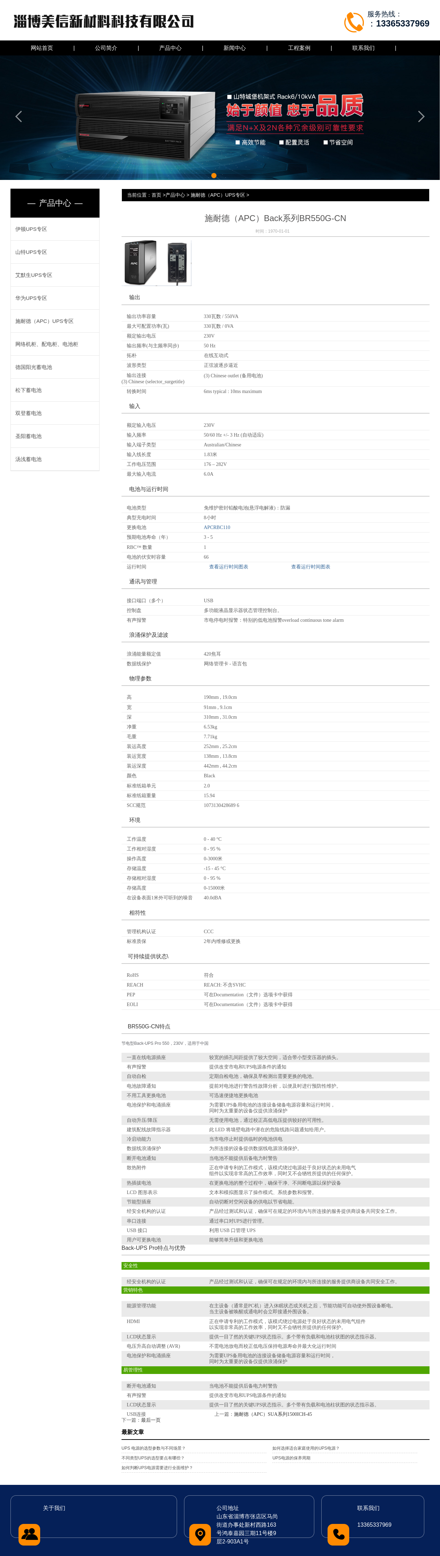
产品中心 (170, 48)
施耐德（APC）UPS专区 (44, 321)
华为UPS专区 (31, 298)
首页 (156, 195)
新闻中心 (234, 48)
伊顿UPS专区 (31, 229)
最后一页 (151, 1420)
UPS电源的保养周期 (291, 1458)
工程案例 (299, 48)
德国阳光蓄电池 (33, 367)
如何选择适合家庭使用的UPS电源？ (306, 1448)
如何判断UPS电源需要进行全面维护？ (157, 1467)
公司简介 (106, 48)
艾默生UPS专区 (33, 275)
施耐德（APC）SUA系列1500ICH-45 (273, 1414)
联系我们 (363, 48)
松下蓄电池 (28, 390)
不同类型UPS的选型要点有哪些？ (153, 1458)
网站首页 (42, 48)
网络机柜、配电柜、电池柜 (46, 344)
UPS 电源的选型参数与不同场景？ (154, 1448)
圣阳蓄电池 (28, 436)
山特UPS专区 (31, 252)
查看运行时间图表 (228, 566)
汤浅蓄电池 (28, 459)
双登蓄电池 (28, 413)
